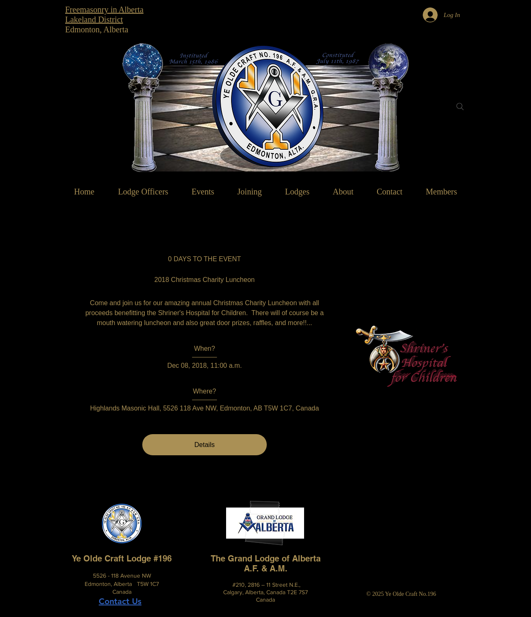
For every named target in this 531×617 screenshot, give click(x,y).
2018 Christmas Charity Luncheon (204, 279)
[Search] (460, 106)
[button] (343, 191)
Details (205, 444)
